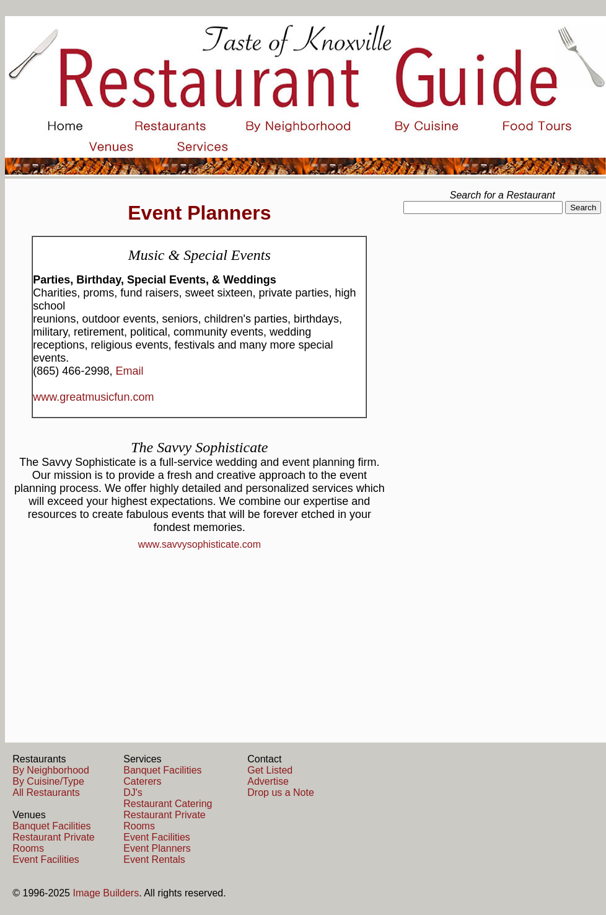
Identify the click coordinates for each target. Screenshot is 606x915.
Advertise (268, 781)
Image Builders (105, 893)
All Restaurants (46, 792)
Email (129, 371)
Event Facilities (45, 859)
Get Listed (269, 770)
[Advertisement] (502, 313)
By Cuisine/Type (48, 781)
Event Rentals (154, 859)
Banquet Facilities (51, 826)
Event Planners (157, 848)
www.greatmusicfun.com (93, 397)
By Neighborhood (50, 770)
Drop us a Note (280, 792)
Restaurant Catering (167, 803)
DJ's (133, 792)
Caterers (142, 781)
